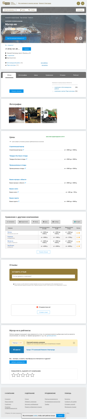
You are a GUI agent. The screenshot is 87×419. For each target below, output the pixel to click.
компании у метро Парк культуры (65, 91)
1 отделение (10, 55)
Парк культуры (11, 65)
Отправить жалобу (70, 404)
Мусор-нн (10, 241)
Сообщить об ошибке (71, 401)
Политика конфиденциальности (11, 407)
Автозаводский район (13, 63)
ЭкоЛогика (10, 245)
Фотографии (23, 75)
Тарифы (47, 404)
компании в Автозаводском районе (63, 88)
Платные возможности (51, 399)
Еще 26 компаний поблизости (15, 38)
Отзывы (32, 10)
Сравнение (49, 75)
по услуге (80, 10)
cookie (35, 415)
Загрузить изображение (31, 404)
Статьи (27, 399)
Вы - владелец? (9, 45)
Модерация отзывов (70, 407)
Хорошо (60, 415)
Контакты (67, 399)
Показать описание (16, 91)
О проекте (7, 399)
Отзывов (20, 29)
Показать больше (43, 252)
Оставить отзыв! (43, 312)
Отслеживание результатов (52, 401)
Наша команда (9, 401)
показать (26, 49)
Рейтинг (76, 75)
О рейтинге (8, 404)
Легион (9, 232)
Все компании (11, 10)
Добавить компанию (30, 401)
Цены (22, 10)
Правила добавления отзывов (33, 407)
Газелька (10, 236)
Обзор (9, 75)
